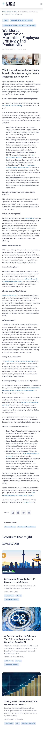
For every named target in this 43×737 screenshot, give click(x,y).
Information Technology (12, 599)
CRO (17, 723)
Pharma (29, 20)
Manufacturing (13, 25)
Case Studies (9, 723)
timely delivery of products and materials (19, 361)
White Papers (9, 661)
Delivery (7, 526)
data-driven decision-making (12, 106)
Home (4, 11)
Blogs (15, 11)
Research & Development (27, 25)
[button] (41, 4)
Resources (10, 11)
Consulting (21, 526)
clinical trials (29, 218)
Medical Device (21, 20)
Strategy (13, 526)
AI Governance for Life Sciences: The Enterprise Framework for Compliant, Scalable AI (20, 639)
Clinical (6, 25)
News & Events (9, 595)
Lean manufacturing (9, 295)
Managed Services (30, 526)
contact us (27, 502)
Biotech (13, 20)
